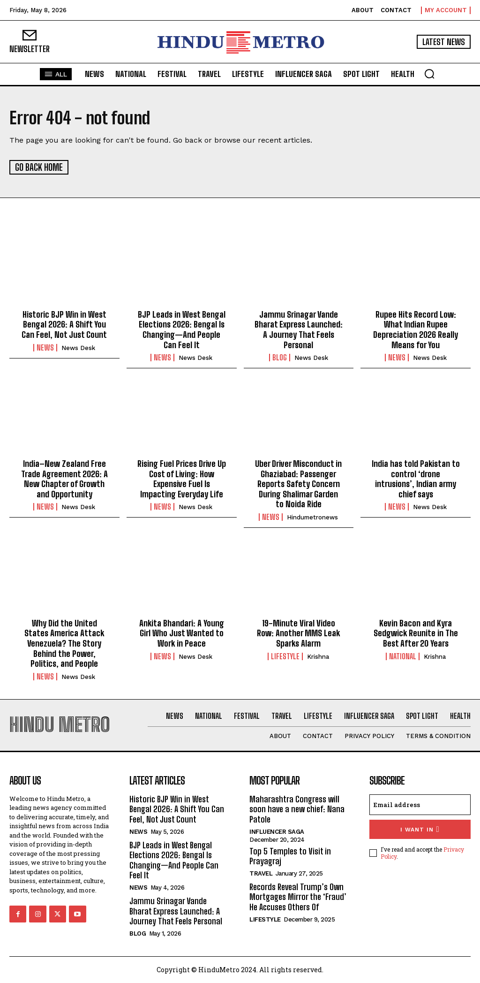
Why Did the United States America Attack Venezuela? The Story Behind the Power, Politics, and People (64, 642)
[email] (420, 804)
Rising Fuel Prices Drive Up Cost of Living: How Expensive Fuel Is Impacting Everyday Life (181, 478)
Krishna (318, 656)
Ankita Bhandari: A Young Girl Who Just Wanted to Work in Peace (181, 632)
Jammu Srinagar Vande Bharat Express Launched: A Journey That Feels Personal (299, 329)
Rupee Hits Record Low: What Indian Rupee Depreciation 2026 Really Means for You (415, 329)
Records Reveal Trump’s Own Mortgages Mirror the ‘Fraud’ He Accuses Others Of (297, 896)
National (402, 656)
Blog (279, 357)
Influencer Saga (276, 831)
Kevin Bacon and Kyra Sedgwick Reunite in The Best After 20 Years (416, 632)
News (45, 347)
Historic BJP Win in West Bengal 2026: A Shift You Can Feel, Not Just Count (64, 324)
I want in (419, 829)
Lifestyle (285, 656)
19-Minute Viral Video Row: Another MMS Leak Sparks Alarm (298, 632)
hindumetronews (312, 516)
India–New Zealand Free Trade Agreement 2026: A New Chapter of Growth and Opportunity (64, 478)
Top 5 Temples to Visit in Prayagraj (290, 856)
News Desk (78, 347)
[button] (429, 73)
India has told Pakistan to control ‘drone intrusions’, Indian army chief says (416, 478)
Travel (260, 872)
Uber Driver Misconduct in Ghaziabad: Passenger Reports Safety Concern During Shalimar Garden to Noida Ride (298, 483)
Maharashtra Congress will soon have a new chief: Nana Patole (297, 808)
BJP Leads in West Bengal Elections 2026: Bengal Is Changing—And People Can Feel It (181, 329)
